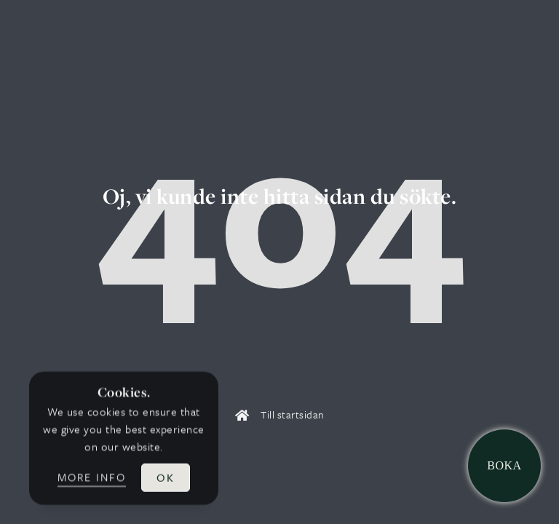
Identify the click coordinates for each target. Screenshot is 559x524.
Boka (504, 465)
